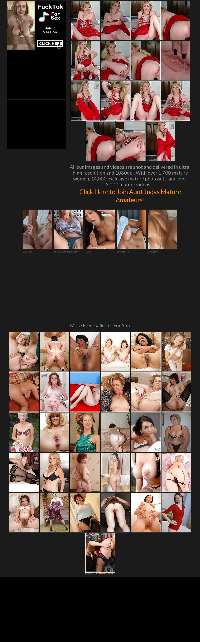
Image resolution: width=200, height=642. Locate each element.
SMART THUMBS (107, 520)
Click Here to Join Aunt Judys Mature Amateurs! (130, 195)
